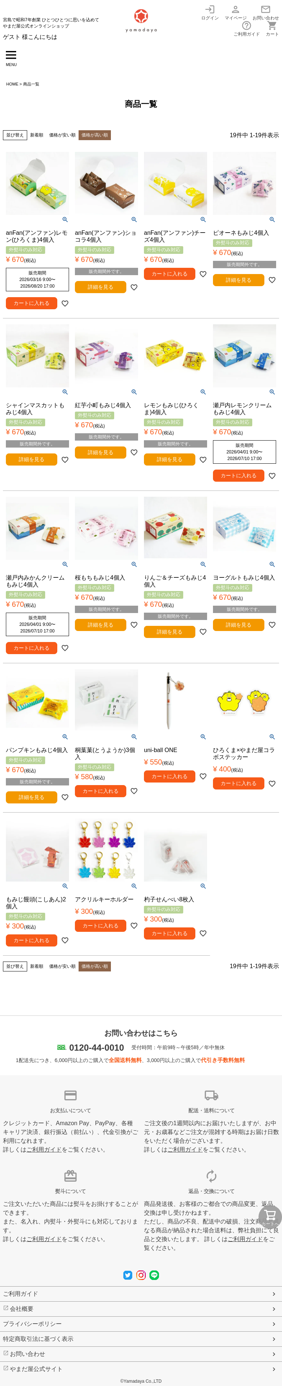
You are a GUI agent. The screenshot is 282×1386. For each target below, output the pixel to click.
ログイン (210, 12)
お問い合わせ (266, 12)
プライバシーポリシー (32, 1324)
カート (272, 28)
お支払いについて (70, 1110)
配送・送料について (211, 1110)
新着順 (36, 135)
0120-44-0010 (96, 1048)
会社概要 (21, 1309)
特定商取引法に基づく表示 (38, 1339)
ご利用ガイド (247, 28)
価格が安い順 (62, 135)
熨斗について (70, 1191)
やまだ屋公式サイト (36, 1369)
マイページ (236, 12)
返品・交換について (211, 1191)
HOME (12, 84)
